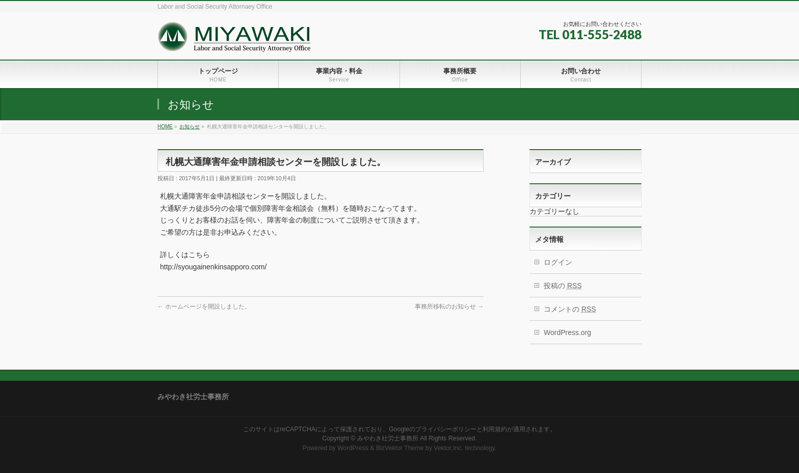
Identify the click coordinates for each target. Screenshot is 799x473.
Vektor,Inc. (448, 448)
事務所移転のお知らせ (449, 306)
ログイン (558, 262)
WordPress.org (567, 332)
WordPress (352, 448)
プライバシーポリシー (445, 429)
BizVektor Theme (400, 448)
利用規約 (495, 429)
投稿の (563, 286)
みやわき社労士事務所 (387, 438)
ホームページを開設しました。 (204, 306)
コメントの (570, 309)
